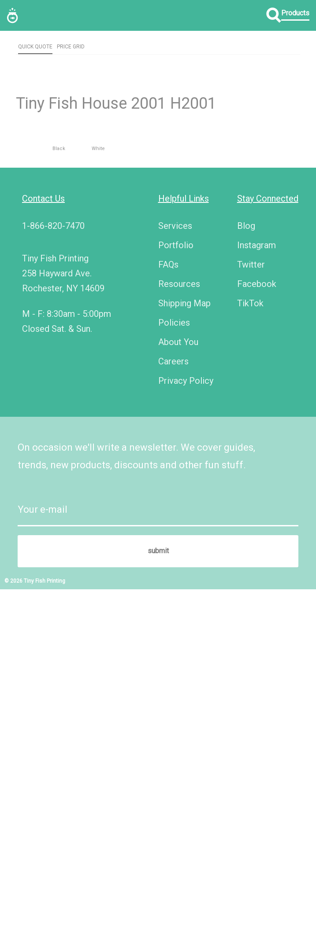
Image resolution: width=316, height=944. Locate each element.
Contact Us (43, 552)
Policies (174, 677)
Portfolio (175, 599)
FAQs (168, 618)
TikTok (250, 657)
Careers (173, 715)
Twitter (251, 618)
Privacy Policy (185, 735)
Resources (179, 638)
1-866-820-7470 (53, 580)
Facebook (256, 638)
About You (178, 696)
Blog (246, 580)
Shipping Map (184, 657)
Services (175, 580)
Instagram (256, 599)
